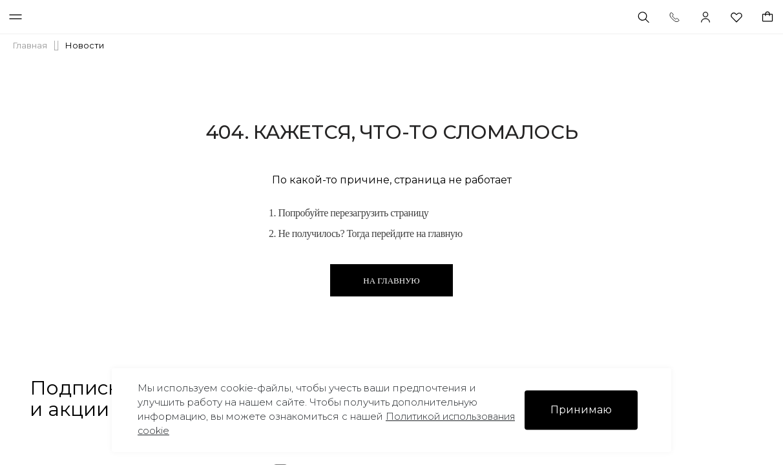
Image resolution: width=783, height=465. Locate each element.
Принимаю (581, 410)
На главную (391, 280)
